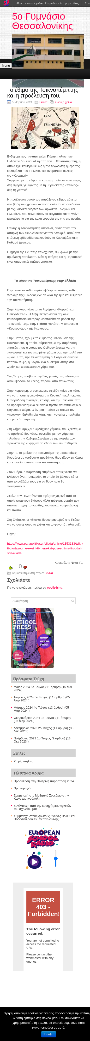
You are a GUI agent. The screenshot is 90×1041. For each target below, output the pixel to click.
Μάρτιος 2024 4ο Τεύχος (30, 707)
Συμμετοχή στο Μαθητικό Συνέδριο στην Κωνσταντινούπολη (41, 797)
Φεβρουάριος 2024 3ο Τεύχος (34, 718)
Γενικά (43, 102)
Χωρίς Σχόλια (63, 102)
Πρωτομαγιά (22, 788)
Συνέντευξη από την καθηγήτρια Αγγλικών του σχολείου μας (42, 807)
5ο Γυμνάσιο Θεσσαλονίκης (42, 21)
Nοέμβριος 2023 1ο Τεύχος (32, 738)
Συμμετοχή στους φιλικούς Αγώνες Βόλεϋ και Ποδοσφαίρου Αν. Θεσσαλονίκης (44, 817)
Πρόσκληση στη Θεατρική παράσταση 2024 (44, 781)
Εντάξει (48, 1034)
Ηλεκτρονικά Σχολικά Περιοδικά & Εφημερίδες (47, 3)
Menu (6, 65)
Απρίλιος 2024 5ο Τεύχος (31, 697)
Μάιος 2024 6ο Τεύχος (29, 687)
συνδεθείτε (54, 587)
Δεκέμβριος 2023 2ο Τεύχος (33, 728)
